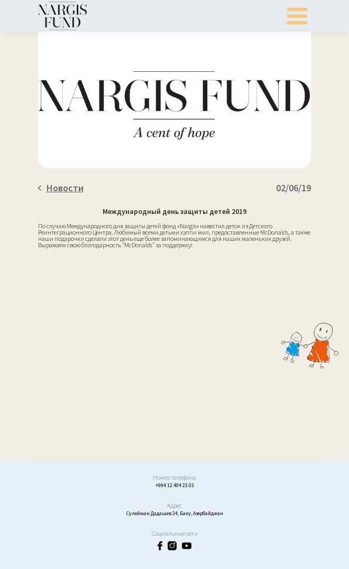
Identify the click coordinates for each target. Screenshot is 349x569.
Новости (61, 188)
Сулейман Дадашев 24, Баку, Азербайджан (174, 513)
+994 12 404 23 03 (174, 485)
